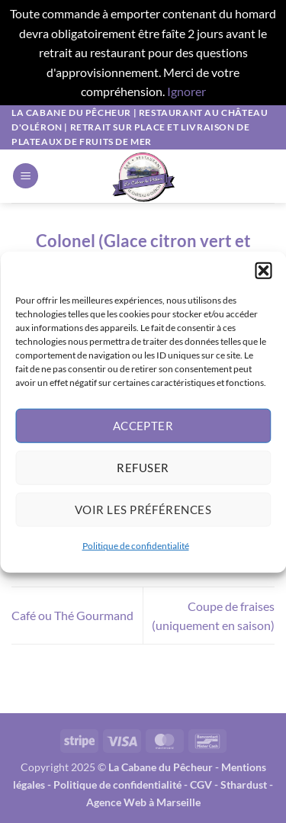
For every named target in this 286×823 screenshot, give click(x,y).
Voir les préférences (143, 516)
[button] (263, 277)
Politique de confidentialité (135, 552)
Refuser (143, 474)
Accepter (143, 432)
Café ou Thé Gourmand (72, 615)
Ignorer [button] (186, 91)
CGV (201, 784)
